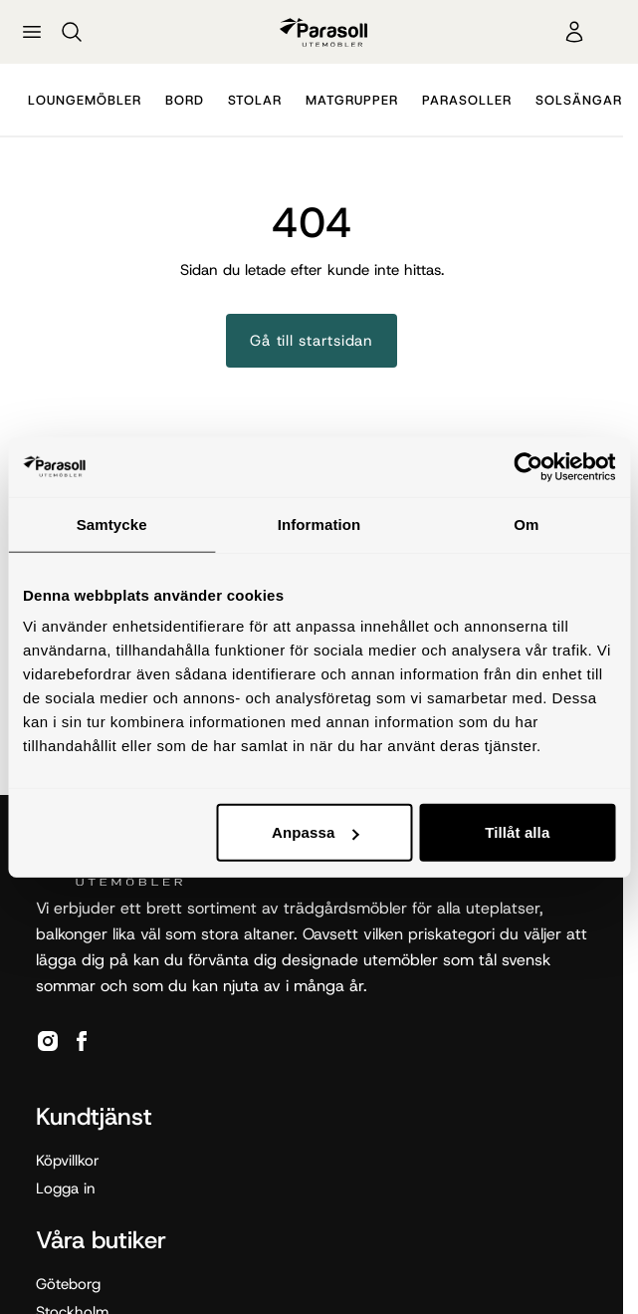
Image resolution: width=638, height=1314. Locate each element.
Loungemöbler (84, 100)
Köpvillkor (68, 1161)
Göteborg (68, 1284)
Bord (184, 100)
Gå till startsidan (311, 341)
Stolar (255, 100)
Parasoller (467, 100)
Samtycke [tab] (112, 523)
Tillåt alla (517, 832)
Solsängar (578, 100)
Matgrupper (352, 100)
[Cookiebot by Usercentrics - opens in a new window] (528, 466)
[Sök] (72, 32)
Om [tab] (526, 523)
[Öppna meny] (32, 32)
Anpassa (315, 832)
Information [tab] (319, 523)
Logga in (66, 1188)
